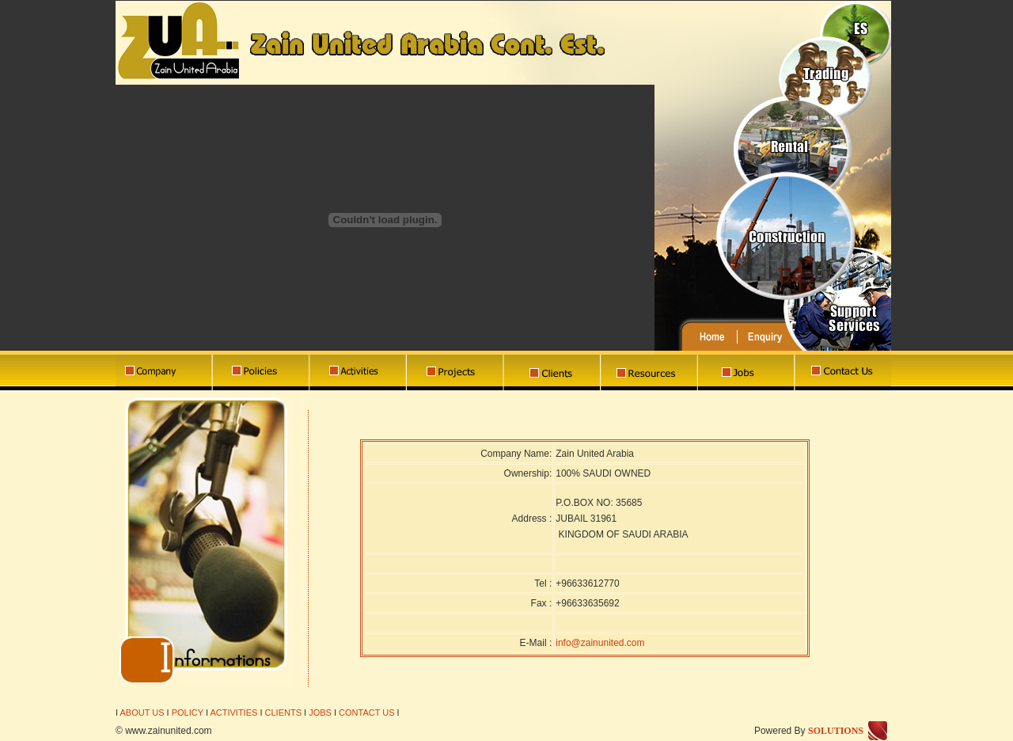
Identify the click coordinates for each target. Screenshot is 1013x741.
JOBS (320, 712)
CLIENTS (283, 712)
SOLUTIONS (835, 730)
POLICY (187, 712)
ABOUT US (141, 712)
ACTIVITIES (233, 712)
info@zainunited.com (600, 642)
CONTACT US (367, 712)
